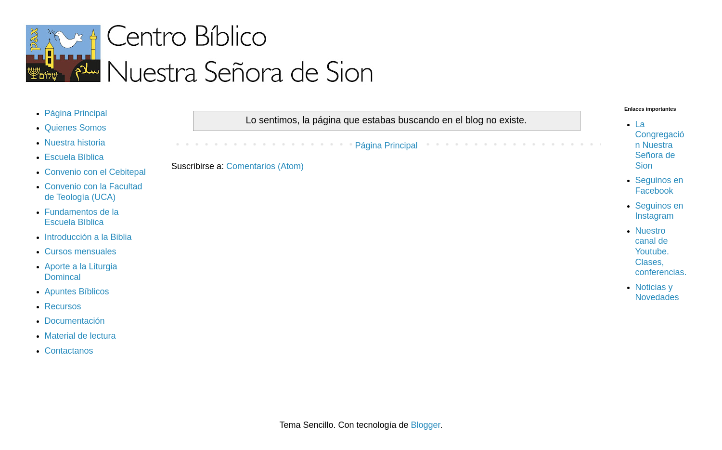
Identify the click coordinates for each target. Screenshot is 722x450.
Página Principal (386, 145)
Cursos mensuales (80, 251)
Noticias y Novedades (657, 292)
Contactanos (69, 351)
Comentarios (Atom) (265, 166)
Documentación (75, 321)
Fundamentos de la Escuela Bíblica (82, 217)
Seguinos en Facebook (659, 185)
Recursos (63, 306)
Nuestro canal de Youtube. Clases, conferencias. (661, 251)
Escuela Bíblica (74, 157)
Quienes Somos (75, 127)
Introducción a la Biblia (88, 237)
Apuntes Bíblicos (77, 291)
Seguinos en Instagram (659, 211)
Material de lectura (80, 336)
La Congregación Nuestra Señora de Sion (659, 145)
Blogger (425, 425)
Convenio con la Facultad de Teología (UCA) (93, 192)
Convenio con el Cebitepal (95, 172)
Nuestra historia (75, 142)
